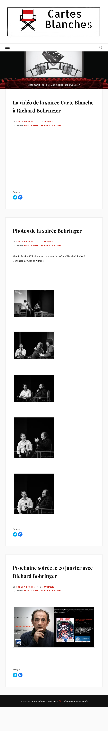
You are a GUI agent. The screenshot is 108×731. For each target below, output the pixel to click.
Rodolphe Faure (25, 130)
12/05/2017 (49, 130)
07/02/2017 (49, 258)
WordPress (52, 725)
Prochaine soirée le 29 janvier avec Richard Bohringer (44, 591)
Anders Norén (81, 725)
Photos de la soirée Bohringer (40, 242)
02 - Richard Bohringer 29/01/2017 (42, 133)
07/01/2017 (49, 611)
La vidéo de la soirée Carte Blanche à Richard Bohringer (50, 110)
